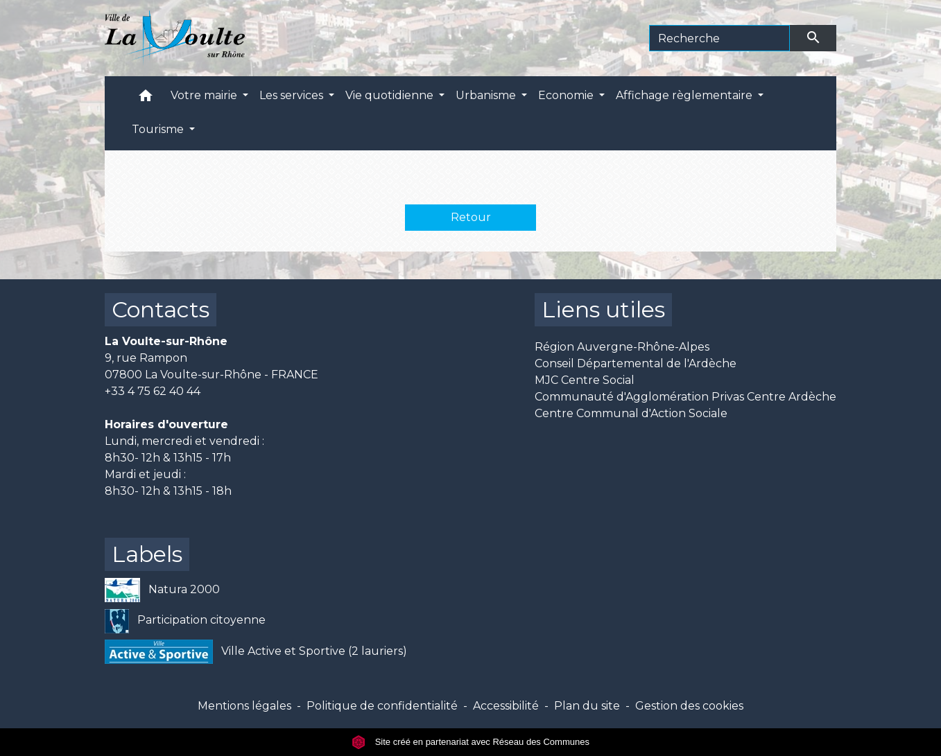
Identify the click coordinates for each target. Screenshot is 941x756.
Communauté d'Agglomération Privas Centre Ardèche (685, 396)
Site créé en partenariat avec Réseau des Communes (470, 742)
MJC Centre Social (584, 380)
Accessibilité (506, 705)
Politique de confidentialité (382, 705)
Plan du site (587, 705)
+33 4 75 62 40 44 (152, 391)
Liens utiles (603, 309)
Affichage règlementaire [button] (685, 95)
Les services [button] (292, 95)
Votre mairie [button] (205, 95)
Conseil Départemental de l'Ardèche (635, 363)
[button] (145, 99)
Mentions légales (244, 705)
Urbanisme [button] (487, 95)
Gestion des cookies (689, 705)
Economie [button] (567, 95)
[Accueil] (175, 38)
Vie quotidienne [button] (390, 95)
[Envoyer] (813, 38)
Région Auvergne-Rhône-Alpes (622, 346)
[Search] (719, 38)
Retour (471, 217)
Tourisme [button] (159, 129)
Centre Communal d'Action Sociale (631, 413)
